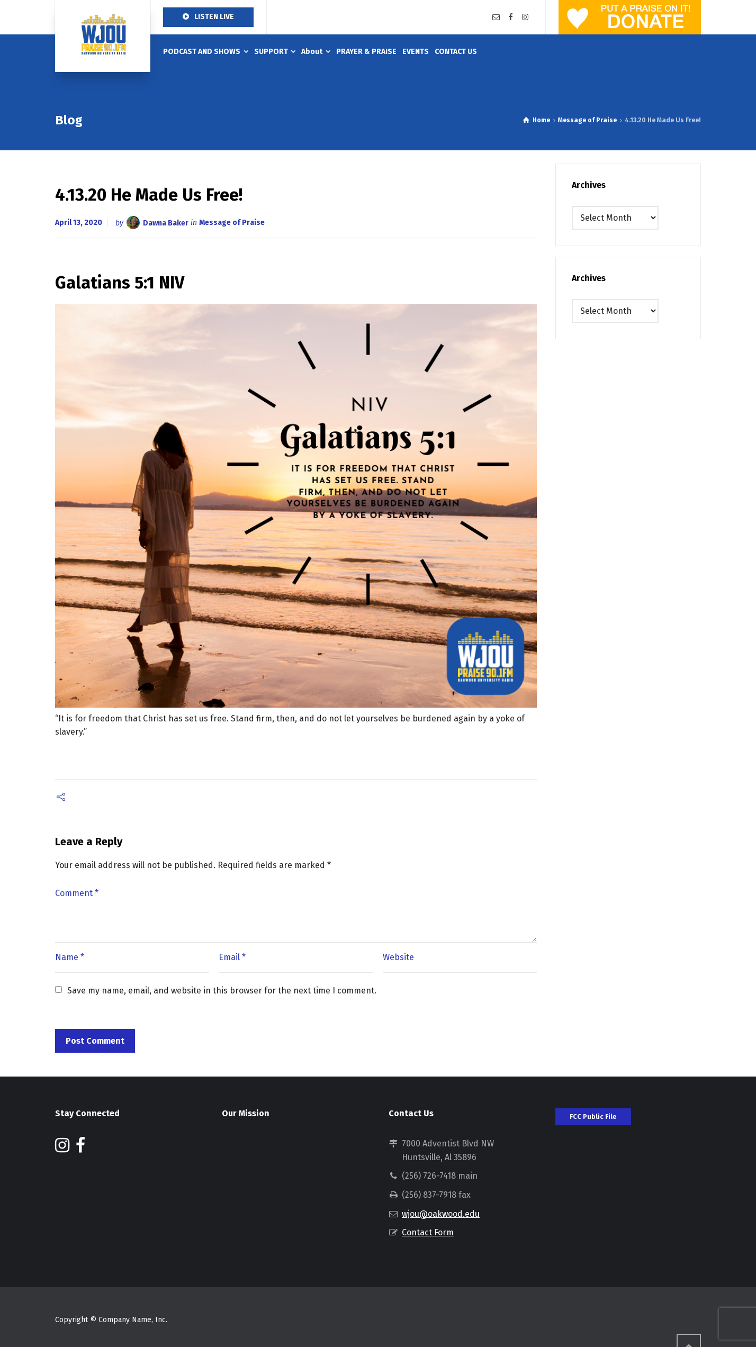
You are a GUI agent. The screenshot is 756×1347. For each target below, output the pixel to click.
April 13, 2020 (78, 222)
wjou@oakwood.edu (441, 1214)
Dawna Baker (165, 222)
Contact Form (428, 1232)
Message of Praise (232, 222)
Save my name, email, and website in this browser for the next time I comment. (221, 991)
